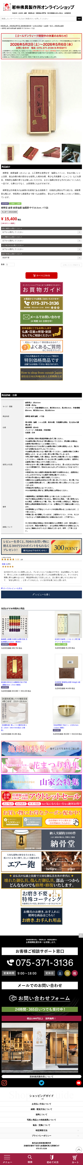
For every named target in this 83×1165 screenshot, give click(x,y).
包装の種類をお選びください (12, 228)
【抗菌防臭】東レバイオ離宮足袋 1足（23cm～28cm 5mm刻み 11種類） (14, 727)
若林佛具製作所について (41, 1076)
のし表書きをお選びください (12, 237)
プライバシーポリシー (41, 1136)
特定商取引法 (41, 1130)
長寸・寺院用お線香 (57, 26)
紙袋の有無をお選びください (12, 254)
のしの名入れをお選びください (13, 245)
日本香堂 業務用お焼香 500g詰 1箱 (67, 682)
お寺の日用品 (37, 26)
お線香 (46, 26)
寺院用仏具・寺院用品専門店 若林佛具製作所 (16, 26)
